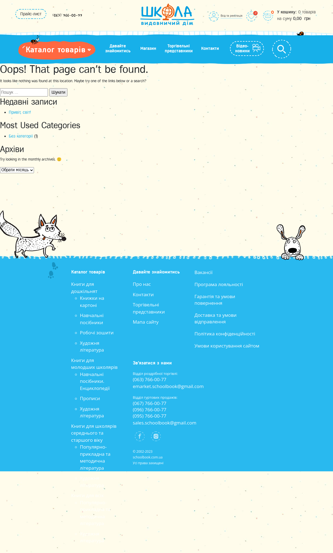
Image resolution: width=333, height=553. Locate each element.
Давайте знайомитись (117, 48)
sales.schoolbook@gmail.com (165, 423)
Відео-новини (242, 48)
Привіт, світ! (20, 112)
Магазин (148, 48)
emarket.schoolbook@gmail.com (168, 386)
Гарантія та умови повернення (215, 299)
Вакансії (204, 272)
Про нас (142, 284)
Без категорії (21, 136)
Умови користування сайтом (227, 346)
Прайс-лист (30, 14)
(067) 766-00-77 (150, 403)
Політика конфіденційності (225, 333)
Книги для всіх (87, 495)
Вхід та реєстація (231, 15)
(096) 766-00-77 (150, 409)
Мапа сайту (146, 322)
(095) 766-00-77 (150, 416)
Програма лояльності (219, 284)
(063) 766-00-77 (67, 16)
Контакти (210, 48)
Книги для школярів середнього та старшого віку (94, 433)
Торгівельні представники (179, 48)
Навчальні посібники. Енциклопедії (95, 381)
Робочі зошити (97, 332)
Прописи (90, 398)
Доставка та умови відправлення (216, 318)
